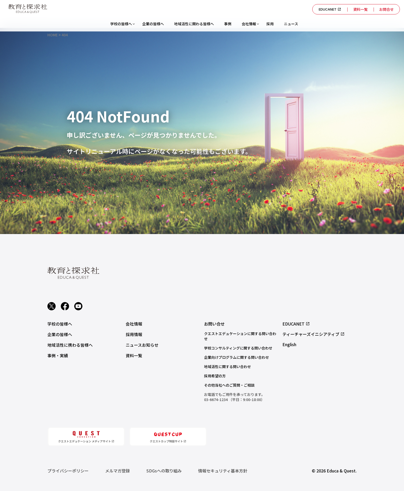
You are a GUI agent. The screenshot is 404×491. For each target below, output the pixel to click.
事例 (227, 23)
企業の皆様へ (153, 23)
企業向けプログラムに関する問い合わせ (236, 357)
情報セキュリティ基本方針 (222, 471)
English (289, 344)
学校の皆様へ (121, 23)
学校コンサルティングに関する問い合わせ (238, 348)
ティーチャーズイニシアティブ (313, 334)
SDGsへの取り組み (164, 471)
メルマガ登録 (117, 471)
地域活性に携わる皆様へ (70, 344)
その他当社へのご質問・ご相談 (229, 385)
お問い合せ (214, 324)
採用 (270, 23)
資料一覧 (359, 9)
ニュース (291, 23)
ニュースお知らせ (142, 344)
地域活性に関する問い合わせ (227, 366)
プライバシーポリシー (68, 471)
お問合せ (386, 9)
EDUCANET (328, 9)
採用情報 (134, 334)
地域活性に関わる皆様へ (194, 23)
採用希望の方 (215, 375)
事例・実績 (57, 355)
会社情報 (249, 23)
